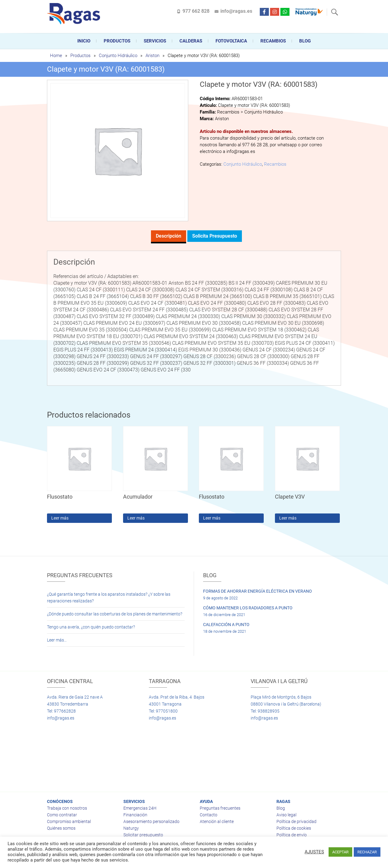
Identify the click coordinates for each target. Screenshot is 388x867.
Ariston (152, 55)
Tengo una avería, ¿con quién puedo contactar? (91, 627)
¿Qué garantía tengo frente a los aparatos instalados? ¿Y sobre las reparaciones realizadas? (108, 597)
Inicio (83, 41)
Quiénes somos (61, 828)
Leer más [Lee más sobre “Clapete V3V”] (287, 518)
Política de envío (291, 834)
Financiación (135, 814)
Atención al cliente (217, 821)
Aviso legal (286, 814)
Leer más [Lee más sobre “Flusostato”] (60, 518)
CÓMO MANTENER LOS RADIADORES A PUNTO (248, 607)
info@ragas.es (236, 11)
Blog (305, 41)
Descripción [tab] (168, 236)
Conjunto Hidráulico (118, 55)
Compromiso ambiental (69, 821)
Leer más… (57, 640)
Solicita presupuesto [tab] (214, 236)
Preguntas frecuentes (220, 808)
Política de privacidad (296, 821)
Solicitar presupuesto (143, 834)
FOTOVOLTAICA (231, 41)
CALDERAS (190, 41)
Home (56, 55)
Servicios (155, 41)
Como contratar (62, 814)
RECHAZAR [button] (367, 852)
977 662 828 (195, 11)
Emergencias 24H (139, 808)
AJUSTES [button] (314, 852)
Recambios (273, 41)
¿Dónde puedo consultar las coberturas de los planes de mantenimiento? (114, 613)
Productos (117, 41)
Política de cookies (293, 828)
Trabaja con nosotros (67, 808)
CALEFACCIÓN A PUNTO (226, 624)
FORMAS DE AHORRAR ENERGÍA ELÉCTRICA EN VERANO (257, 591)
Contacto (208, 814)
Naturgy (131, 828)
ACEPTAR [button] (340, 852)
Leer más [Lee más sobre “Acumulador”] (136, 518)
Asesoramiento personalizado (151, 821)
